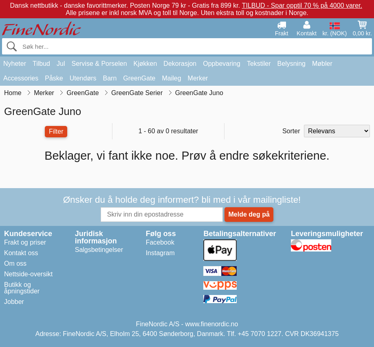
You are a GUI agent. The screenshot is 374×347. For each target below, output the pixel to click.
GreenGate (139, 78)
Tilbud (41, 63)
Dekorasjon (179, 63)
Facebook (160, 242)
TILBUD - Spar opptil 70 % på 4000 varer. (302, 5)
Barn (110, 78)
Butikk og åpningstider (22, 288)
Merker (198, 78)
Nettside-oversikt (28, 274)
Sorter (291, 131)
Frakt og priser (25, 242)
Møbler (322, 63)
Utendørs (83, 78)
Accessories (20, 78)
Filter (56, 131)
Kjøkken (145, 63)
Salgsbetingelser (99, 249)
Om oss (15, 263)
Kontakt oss (21, 252)
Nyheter (14, 63)
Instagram (160, 252)
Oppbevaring (221, 63)
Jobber (14, 301)
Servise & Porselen (99, 63)
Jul (61, 63)
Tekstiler (259, 63)
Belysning (291, 63)
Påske (54, 78)
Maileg (171, 78)
